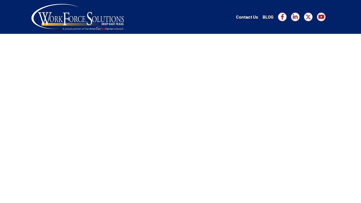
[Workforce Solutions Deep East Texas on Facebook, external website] (282, 17)
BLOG (268, 16)
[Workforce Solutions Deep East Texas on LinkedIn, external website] (295, 17)
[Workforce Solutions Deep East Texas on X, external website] (308, 17)
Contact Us (247, 16)
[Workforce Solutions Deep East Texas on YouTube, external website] (321, 17)
